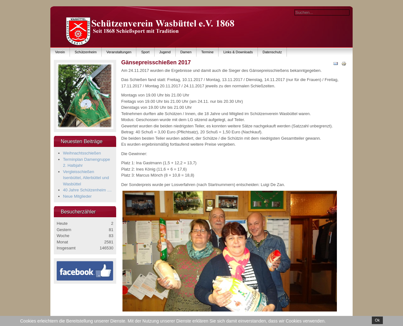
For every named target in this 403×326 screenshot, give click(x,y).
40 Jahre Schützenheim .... (87, 190)
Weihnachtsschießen (82, 153)
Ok (377, 320)
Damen (185, 52)
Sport (145, 52)
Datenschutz (272, 52)
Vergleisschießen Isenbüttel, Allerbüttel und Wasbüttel (86, 177)
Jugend (165, 52)
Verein (60, 52)
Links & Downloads (238, 52)
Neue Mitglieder (77, 196)
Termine (207, 52)
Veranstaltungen (119, 52)
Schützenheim (86, 52)
